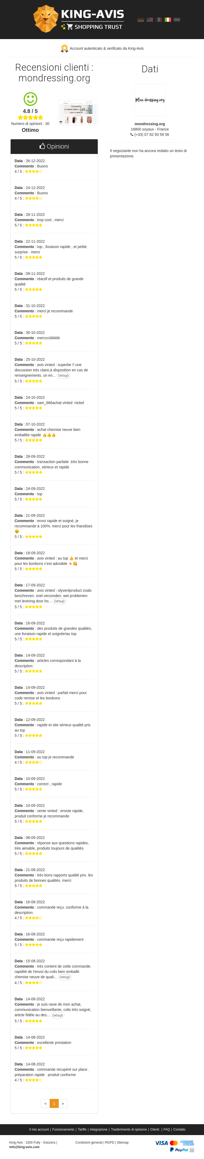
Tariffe (82, 1129)
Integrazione (99, 1129)
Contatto (179, 1129)
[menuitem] (39, 1129)
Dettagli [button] (63, 375)
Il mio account (39, 1129)
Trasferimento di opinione (129, 1129)
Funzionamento (63, 1129)
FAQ (167, 1129)
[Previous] (45, 1103)
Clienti (155, 1129)
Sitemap (123, 1142)
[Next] (62, 1103)
